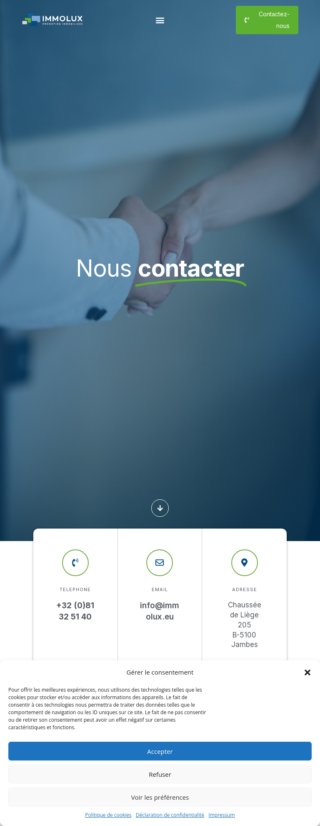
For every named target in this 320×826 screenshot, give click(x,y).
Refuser (160, 774)
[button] (307, 672)
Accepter (159, 751)
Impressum (221, 814)
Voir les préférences (160, 797)
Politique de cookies (108, 814)
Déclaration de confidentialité (170, 814)
